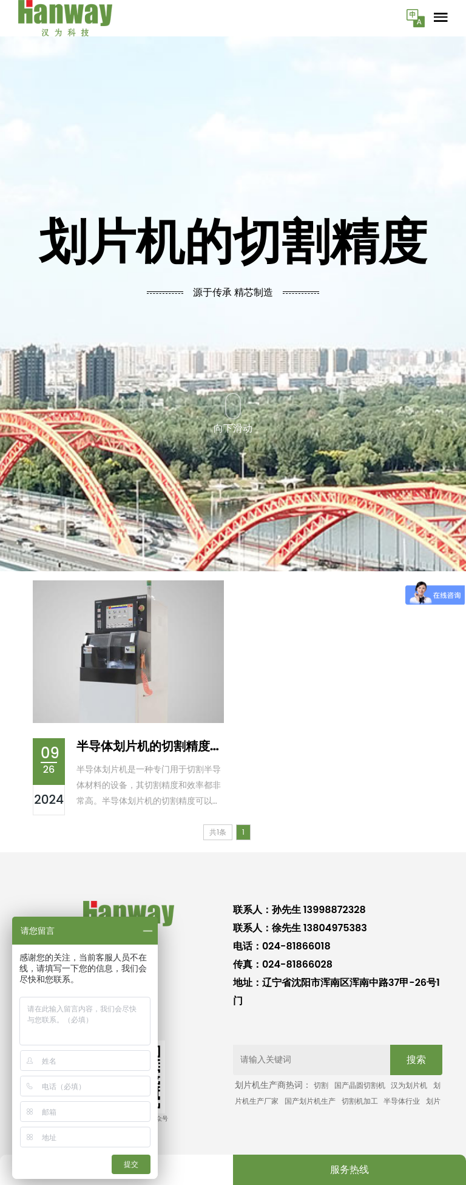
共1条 (217, 832)
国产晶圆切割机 (359, 1085)
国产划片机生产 (310, 1101)
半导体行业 (401, 1101)
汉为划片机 (409, 1085)
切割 (321, 1085)
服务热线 (349, 1170)
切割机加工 (360, 1101)
